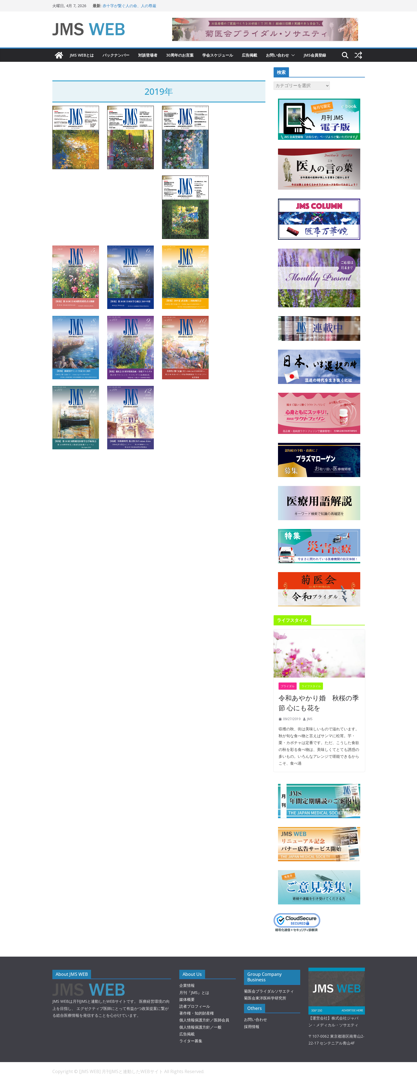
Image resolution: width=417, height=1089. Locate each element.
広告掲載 (249, 55)
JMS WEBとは (82, 55)
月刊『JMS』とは (194, 992)
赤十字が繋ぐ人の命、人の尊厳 (129, 5)
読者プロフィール (194, 1006)
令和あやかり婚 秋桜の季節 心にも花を (319, 702)
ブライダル (287, 686)
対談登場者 (147, 55)
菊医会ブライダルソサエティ (269, 991)
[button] (292, 55)
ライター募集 (190, 1040)
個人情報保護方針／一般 (200, 1027)
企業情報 (187, 985)
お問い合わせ (277, 55)
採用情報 (251, 1026)
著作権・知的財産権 (196, 1013)
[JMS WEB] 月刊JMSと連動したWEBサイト (121, 1071)
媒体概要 (187, 999)
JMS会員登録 (315, 55)
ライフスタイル (311, 686)
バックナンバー (116, 55)
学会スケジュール (217, 55)
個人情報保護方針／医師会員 (204, 1020)
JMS (309, 719)
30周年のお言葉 (180, 55)
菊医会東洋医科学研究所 (265, 998)
